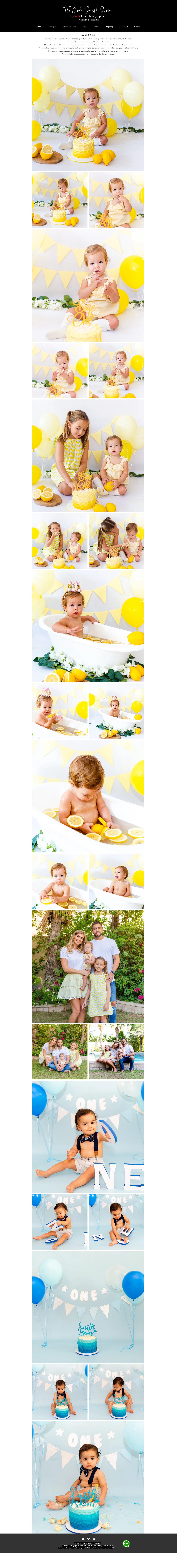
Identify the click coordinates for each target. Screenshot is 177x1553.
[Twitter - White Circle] (88, 1539)
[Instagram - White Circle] (94, 1539)
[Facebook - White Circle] (83, 1539)
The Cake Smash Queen (87, 9)
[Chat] (126, 1544)
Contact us (91, 53)
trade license (99, 1548)
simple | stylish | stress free (88, 20)
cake (65, 47)
